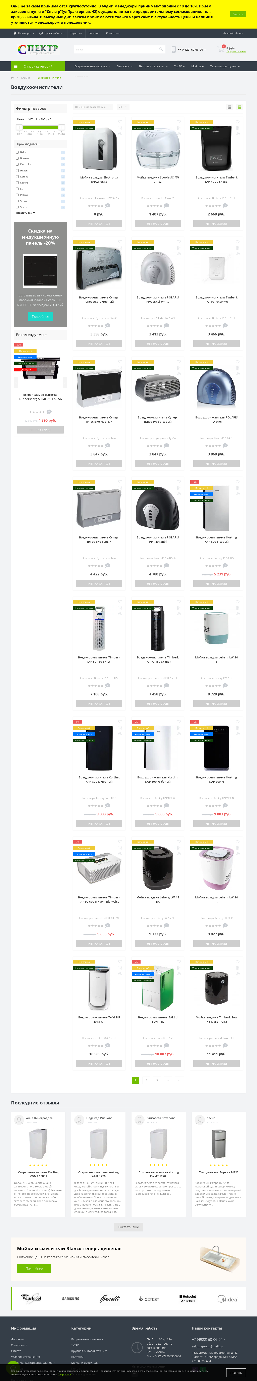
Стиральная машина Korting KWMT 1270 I (98, 1145)
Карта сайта (19, 1346)
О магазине (113, 4)
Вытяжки (125, 38)
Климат (81, 48)
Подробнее (40, 288)
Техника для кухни (225, 38)
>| (179, 1051)
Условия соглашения (25, 1328)
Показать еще (128, 1198)
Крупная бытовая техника (89, 1322)
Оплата (16, 1322)
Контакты (17, 1340)
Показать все (25, 184)
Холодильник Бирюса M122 (219, 1144)
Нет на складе (40, 401)
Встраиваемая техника (92, 38)
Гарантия (76, 4)
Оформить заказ (236, 22)
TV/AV (179, 38)
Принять (236, 1373)
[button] (24, 4)
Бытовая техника (153, 38)
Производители (22, 1351)
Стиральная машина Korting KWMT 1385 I (38, 1145)
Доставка (94, 4)
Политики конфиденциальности (33, 1334)
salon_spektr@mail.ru (207, 1318)
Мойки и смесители (85, 1334)
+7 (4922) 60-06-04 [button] (208, 1311)
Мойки (197, 38)
